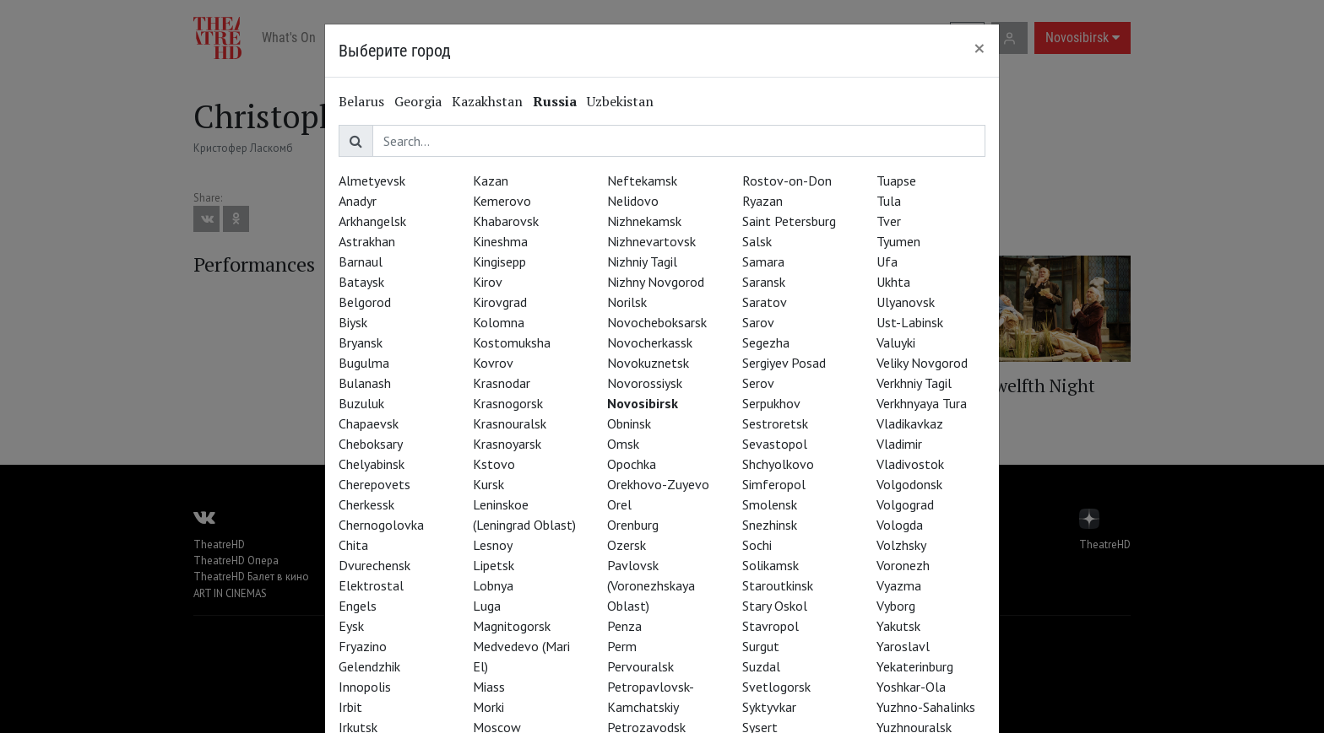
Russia (555, 101)
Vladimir (899, 443)
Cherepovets (374, 484)
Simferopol (774, 484)
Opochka (631, 463)
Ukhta (893, 281)
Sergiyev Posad (784, 362)
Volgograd (905, 504)
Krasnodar (501, 383)
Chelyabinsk (371, 463)
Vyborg (895, 605)
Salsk (757, 241)
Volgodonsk (909, 484)
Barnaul (361, 261)
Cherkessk (366, 504)
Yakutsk (898, 625)
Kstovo (494, 463)
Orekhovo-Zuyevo (658, 484)
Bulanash (365, 383)
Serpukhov (771, 403)
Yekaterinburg (914, 666)
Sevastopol (774, 443)
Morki (488, 706)
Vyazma (898, 585)
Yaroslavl (903, 646)
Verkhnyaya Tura (921, 403)
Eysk (351, 625)
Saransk (763, 281)
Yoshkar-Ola (911, 686)
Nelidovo (633, 200)
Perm (622, 646)
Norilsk (627, 302)
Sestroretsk (775, 423)
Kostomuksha (512, 342)
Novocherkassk (649, 342)
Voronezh (903, 565)
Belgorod (365, 302)
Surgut (760, 646)
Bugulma (364, 362)
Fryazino (363, 646)
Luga (487, 605)
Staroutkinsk (777, 585)
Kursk (488, 484)
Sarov (758, 322)
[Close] (979, 48)
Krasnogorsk (508, 403)
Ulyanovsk (905, 302)
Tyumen (898, 241)
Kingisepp (499, 261)
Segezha (766, 342)
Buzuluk (361, 403)
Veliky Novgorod (922, 362)
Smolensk (769, 504)
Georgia (418, 101)
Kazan (490, 180)
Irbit (350, 706)
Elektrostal (371, 585)
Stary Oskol (774, 605)
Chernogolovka (381, 524)
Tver (888, 221)
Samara (763, 261)
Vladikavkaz (909, 423)
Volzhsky (901, 544)
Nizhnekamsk (644, 221)
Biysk (353, 322)
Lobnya (493, 585)
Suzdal (761, 666)
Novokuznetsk (648, 362)
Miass (489, 686)
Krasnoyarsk (507, 443)
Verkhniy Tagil (914, 383)
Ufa (887, 261)
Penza (624, 625)
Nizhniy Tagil (642, 261)
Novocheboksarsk (657, 322)
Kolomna (498, 322)
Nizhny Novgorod (655, 281)
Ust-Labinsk (909, 322)
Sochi (757, 544)
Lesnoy (493, 544)
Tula (888, 200)
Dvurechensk (374, 565)
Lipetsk (493, 565)
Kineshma (500, 241)
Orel (619, 504)
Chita (353, 544)
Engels (358, 605)
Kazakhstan (487, 101)
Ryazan (762, 200)
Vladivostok (910, 463)
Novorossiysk (644, 383)
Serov (758, 383)
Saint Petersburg (789, 221)
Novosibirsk (642, 403)
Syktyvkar (769, 706)
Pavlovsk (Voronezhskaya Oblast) (651, 585)
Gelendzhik (369, 666)
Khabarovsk (506, 221)
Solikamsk (770, 565)
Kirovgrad (500, 302)
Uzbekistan (620, 101)
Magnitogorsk (512, 625)
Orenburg (633, 524)
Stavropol (770, 625)
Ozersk (626, 544)
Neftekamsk (642, 180)
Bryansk (361, 342)
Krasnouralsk (509, 423)
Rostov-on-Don (787, 180)
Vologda (899, 524)
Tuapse (896, 180)
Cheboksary (371, 443)
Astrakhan (367, 241)
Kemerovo (502, 200)
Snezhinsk (769, 524)
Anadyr (358, 200)
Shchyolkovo (778, 463)
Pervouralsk (640, 666)
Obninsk (629, 423)
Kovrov (493, 362)
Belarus (361, 101)
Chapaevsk (369, 423)
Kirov (487, 281)
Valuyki (895, 342)
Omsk (623, 443)
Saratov (764, 302)
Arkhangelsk (372, 221)
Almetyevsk (372, 180)
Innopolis (365, 686)
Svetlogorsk (776, 686)
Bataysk (361, 281)
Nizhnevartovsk (651, 241)
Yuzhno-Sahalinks (925, 706)
